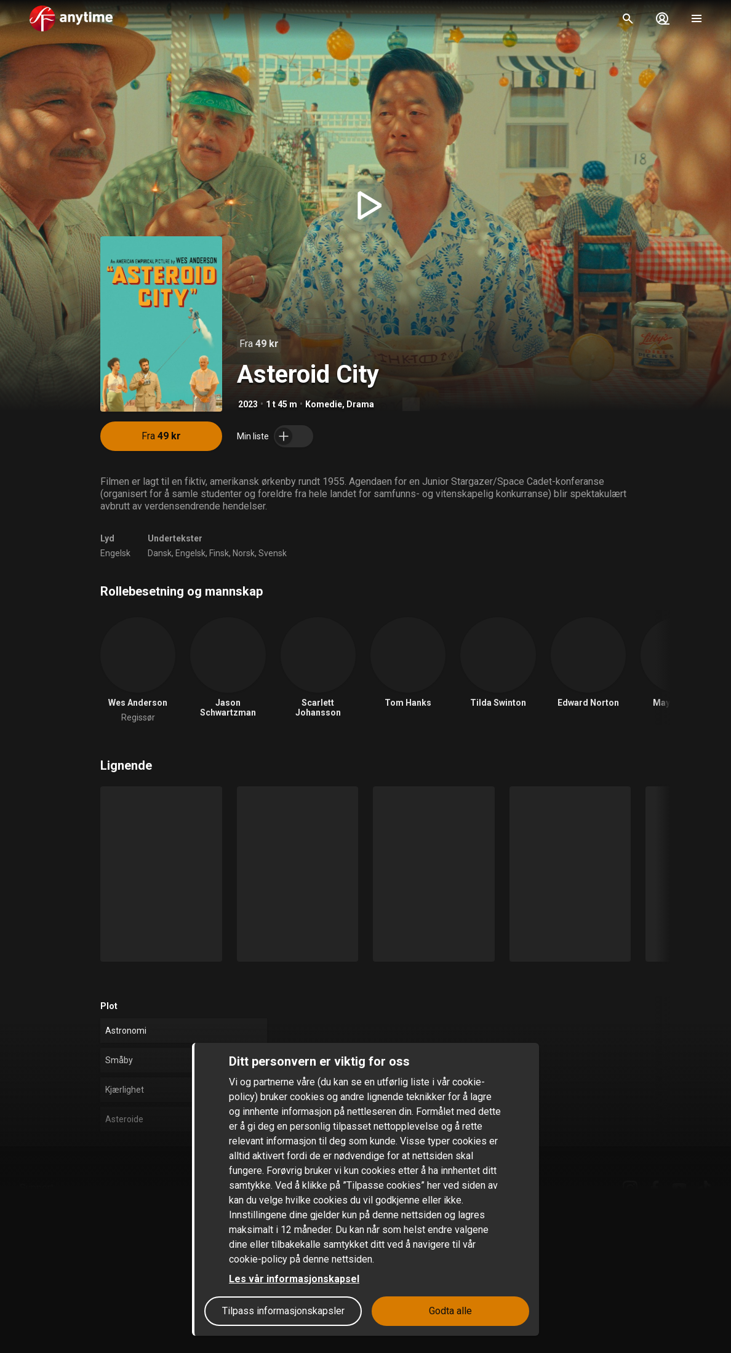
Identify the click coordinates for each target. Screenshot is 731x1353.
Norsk (244, 553)
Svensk (272, 553)
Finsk (219, 553)
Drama (360, 404)
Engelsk (115, 553)
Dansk (160, 553)
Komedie (323, 404)
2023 (248, 404)
